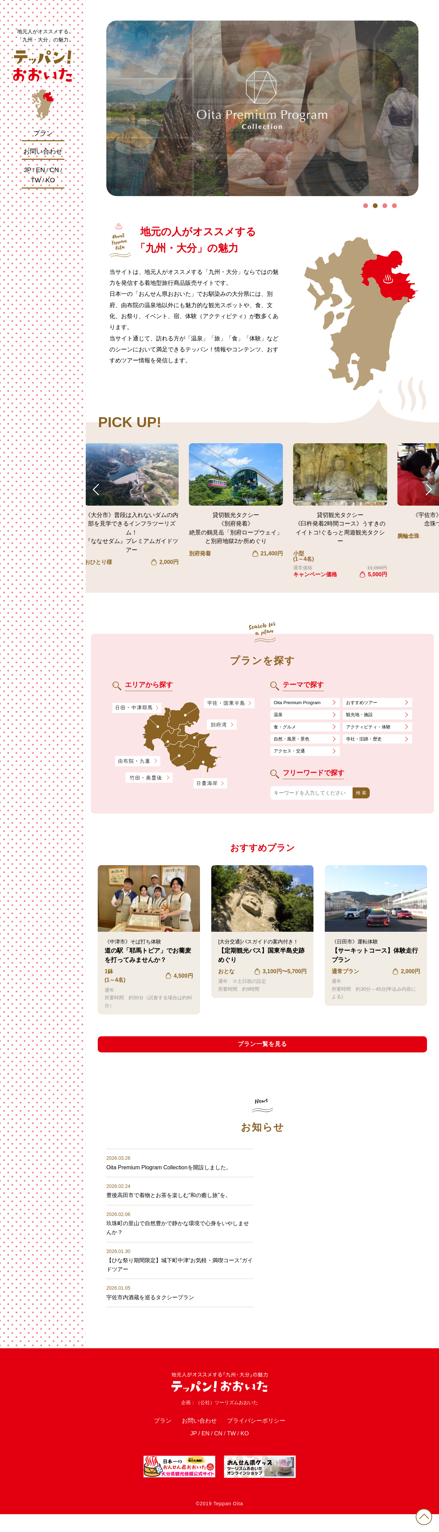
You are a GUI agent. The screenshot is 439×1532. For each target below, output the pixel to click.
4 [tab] (394, 205)
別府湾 (222, 725)
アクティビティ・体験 (372, 729)
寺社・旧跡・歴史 (366, 742)
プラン (43, 133)
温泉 (279, 716)
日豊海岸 (210, 783)
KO (50, 180)
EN (40, 169)
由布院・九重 (138, 761)
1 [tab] (365, 205)
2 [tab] (375, 205)
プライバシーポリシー (260, 1436)
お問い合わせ (42, 151)
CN (54, 169)
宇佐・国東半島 (229, 703)
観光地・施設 (361, 716)
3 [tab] (384, 205)
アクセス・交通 (292, 755)
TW (36, 180)
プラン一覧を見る (262, 1049)
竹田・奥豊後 (150, 777)
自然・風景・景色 (294, 742)
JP (27, 169)
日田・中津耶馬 (131, 707)
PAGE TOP (422, 1515)
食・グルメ (286, 729)
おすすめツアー (364, 703)
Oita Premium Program (300, 703)
